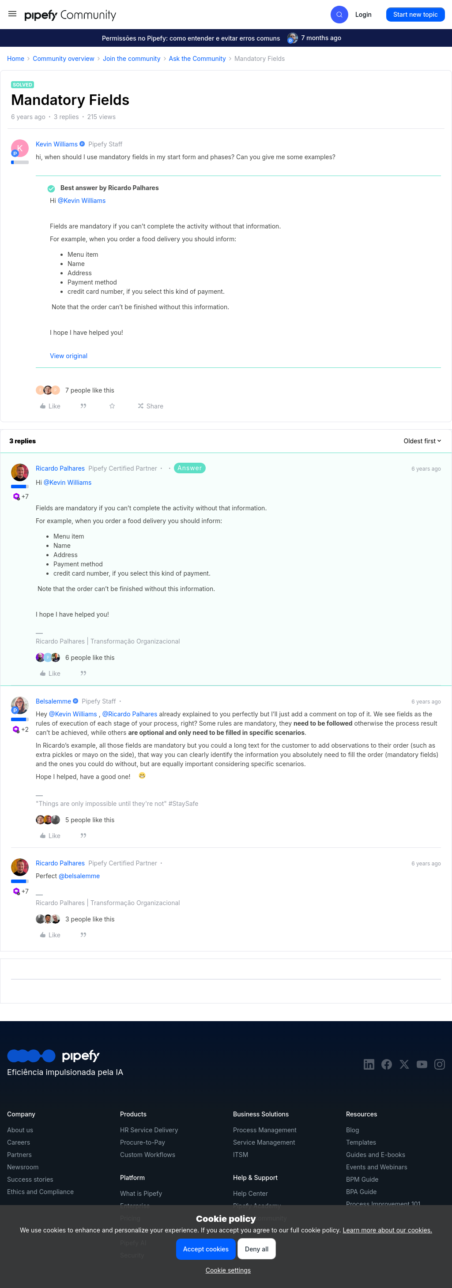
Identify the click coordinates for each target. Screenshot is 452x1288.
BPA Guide (361, 1191)
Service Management (264, 1142)
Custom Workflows (147, 1154)
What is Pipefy (141, 1193)
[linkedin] (369, 1067)
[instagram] (439, 1067)
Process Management (265, 1130)
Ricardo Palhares (60, 468)
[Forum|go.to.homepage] (86, 14)
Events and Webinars (376, 1167)
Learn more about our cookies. (388, 1230)
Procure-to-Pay (142, 1142)
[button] (12, 16)
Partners (19, 1154)
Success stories (30, 1179)
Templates (361, 1142)
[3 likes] (75, 919)
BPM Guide (362, 1179)
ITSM (240, 1154)
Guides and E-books (375, 1154)
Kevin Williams (57, 144)
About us (20, 1130)
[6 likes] (75, 657)
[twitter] (404, 1067)
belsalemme (53, 701)
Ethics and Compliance (40, 1191)
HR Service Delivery (149, 1130)
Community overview (63, 58)
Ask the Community (197, 58)
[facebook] (386, 1067)
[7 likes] (75, 390)
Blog (352, 1130)
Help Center (250, 1193)
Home (15, 58)
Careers (18, 1142)
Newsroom (22, 1167)
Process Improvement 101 (383, 1204)
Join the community (132, 58)
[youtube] (422, 1067)
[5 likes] (75, 819)
